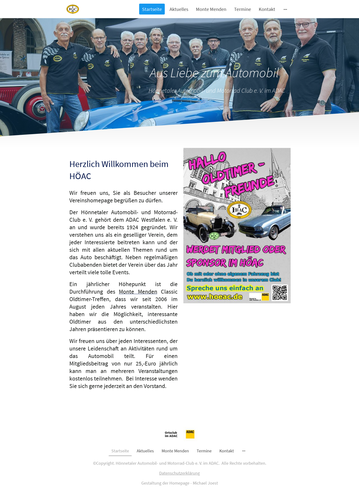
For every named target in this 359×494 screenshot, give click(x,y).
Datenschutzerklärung (179, 473)
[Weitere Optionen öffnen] (285, 9)
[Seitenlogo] (72, 9)
